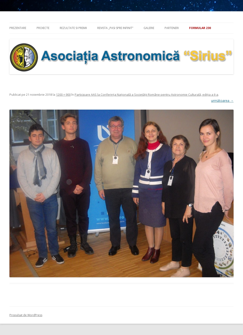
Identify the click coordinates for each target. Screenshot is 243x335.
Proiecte (43, 28)
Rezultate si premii (73, 28)
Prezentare (17, 28)
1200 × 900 (63, 94)
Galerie (149, 28)
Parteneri (172, 28)
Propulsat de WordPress (25, 315)
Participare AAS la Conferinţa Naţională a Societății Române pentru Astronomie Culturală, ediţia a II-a (146, 94)
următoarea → (222, 100)
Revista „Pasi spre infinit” (115, 28)
